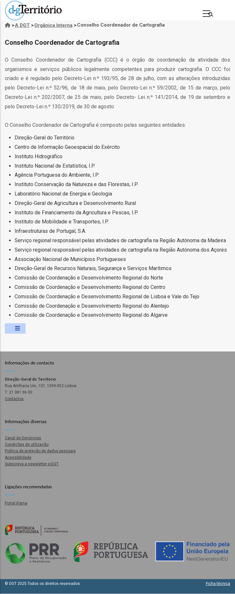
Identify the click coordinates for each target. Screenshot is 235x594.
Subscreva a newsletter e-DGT (32, 464)
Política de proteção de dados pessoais (40, 451)
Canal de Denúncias (23, 438)
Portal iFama (16, 503)
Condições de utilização (27, 444)
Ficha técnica (218, 583)
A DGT (22, 25)
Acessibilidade (18, 457)
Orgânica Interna (53, 25)
